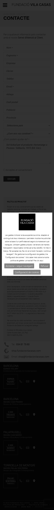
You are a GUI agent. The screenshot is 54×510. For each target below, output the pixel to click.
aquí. (42, 256)
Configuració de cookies (27, 267)
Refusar (44, 261)
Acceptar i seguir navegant (19, 261)
